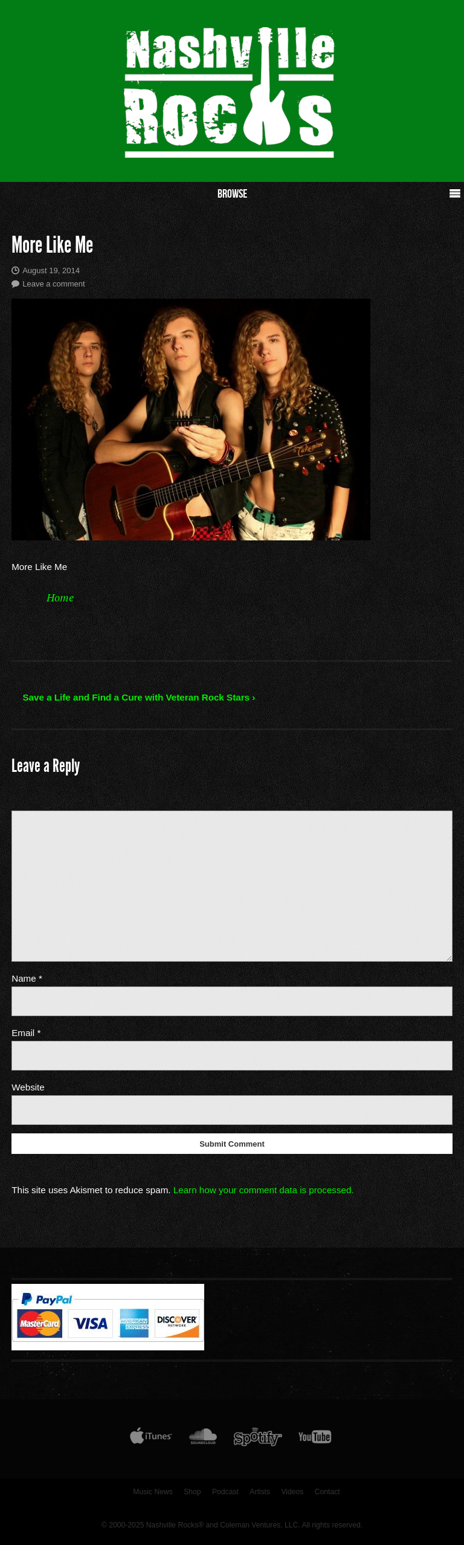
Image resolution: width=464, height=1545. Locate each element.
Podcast (225, 1492)
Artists (260, 1492)
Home (60, 597)
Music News (153, 1492)
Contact (327, 1492)
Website (28, 1087)
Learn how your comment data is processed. (263, 1190)
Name (26, 978)
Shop (192, 1492)
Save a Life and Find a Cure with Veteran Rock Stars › (138, 697)
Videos (292, 1492)
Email (25, 1033)
